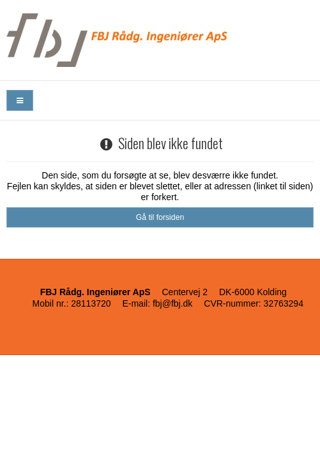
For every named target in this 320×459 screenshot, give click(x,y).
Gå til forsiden (160, 217)
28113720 (90, 303)
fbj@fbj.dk (172, 303)
